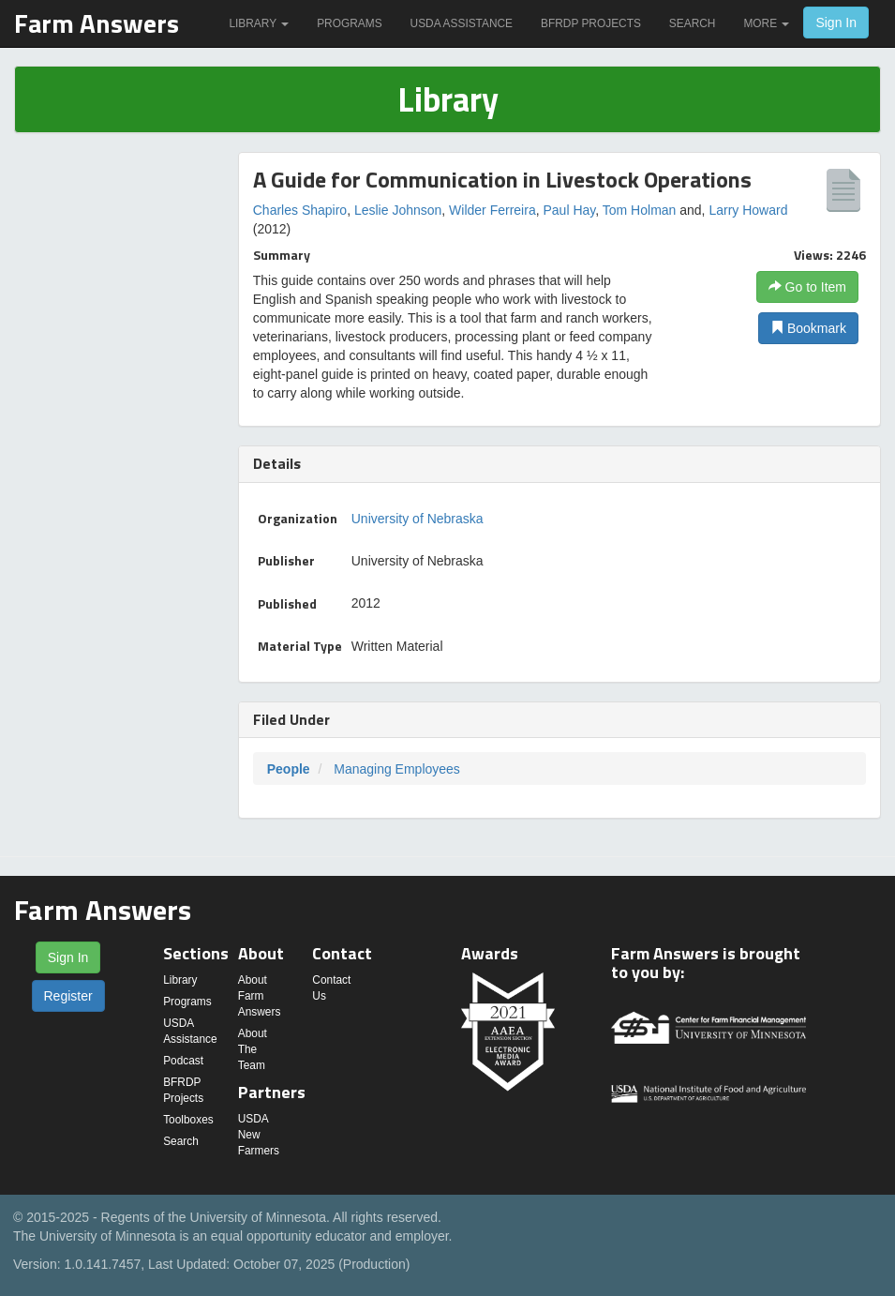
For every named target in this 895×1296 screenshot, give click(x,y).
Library (259, 23)
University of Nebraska (417, 518)
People (288, 768)
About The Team (252, 1049)
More (766, 23)
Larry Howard (748, 210)
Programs (349, 23)
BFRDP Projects (591, 23)
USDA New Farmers (258, 1134)
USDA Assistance (461, 23)
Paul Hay (569, 210)
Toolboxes (188, 1119)
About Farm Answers (259, 995)
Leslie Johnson (397, 210)
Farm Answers (96, 23)
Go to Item (807, 286)
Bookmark (808, 328)
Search (692, 23)
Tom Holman (640, 210)
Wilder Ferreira (492, 210)
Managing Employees (397, 768)
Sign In (836, 22)
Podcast (183, 1060)
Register (68, 995)
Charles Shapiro (300, 210)
